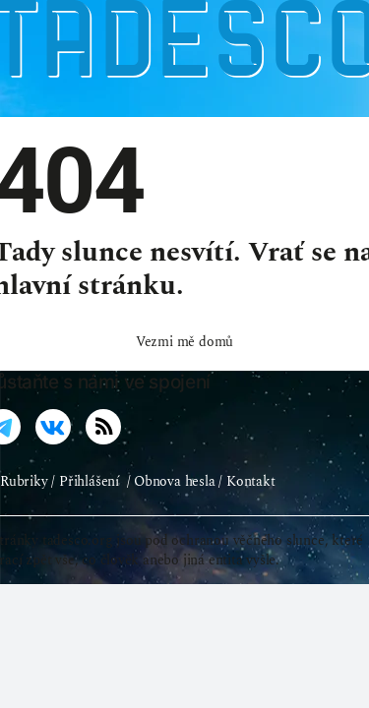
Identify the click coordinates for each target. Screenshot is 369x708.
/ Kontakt (246, 507)
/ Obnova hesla (171, 507)
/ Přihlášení (84, 507)
